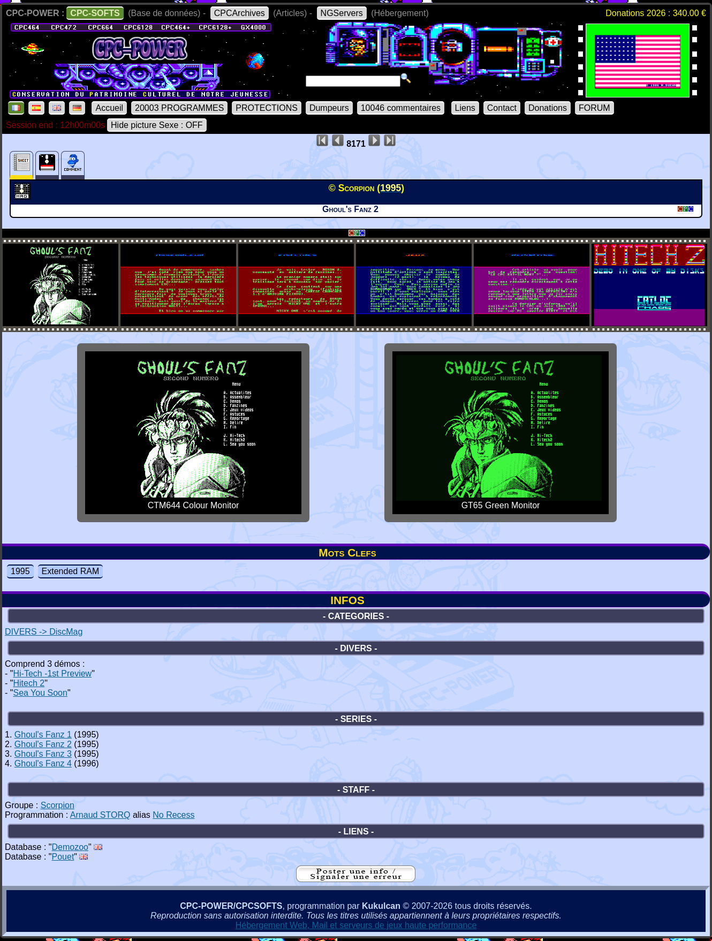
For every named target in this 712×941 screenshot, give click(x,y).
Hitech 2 (28, 683)
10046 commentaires (401, 107)
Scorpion (57, 805)
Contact (502, 107)
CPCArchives (239, 13)
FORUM (594, 107)
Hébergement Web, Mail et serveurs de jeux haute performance (356, 925)
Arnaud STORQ (100, 814)
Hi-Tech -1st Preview (52, 673)
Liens (465, 107)
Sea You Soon (40, 692)
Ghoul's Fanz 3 (43, 753)
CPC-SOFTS (94, 13)
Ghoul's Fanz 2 (43, 744)
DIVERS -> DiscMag (43, 631)
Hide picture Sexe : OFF (157, 125)
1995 (20, 571)
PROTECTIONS (267, 107)
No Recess (173, 814)
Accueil (109, 107)
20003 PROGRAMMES (179, 107)
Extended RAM (71, 571)
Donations (547, 107)
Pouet (63, 856)
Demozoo (70, 847)
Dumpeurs (329, 107)
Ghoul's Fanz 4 (43, 763)
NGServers (342, 13)
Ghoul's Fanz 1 (43, 734)
